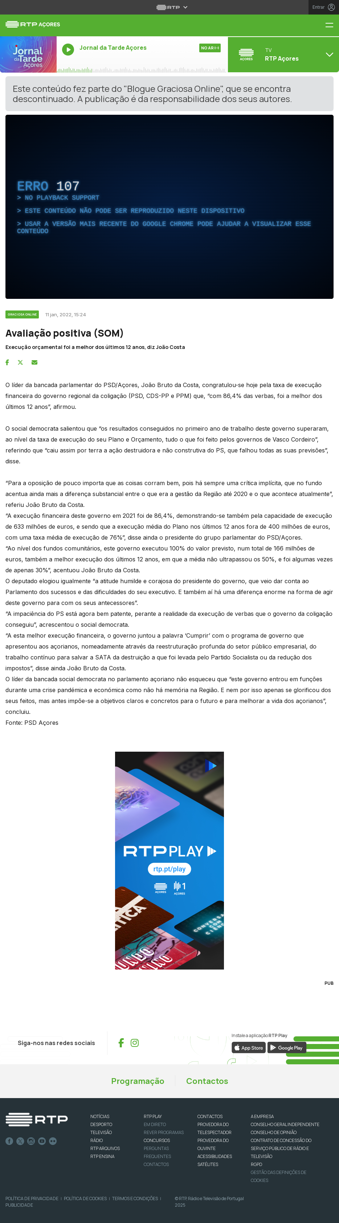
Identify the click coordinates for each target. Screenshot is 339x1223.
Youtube (42, 1141)
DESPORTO (101, 1124)
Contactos (207, 1081)
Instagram (31, 1141)
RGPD (256, 1164)
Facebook (9, 1141)
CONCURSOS (157, 1140)
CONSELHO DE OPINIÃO (274, 1132)
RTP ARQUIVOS (105, 1148)
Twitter (20, 1141)
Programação (137, 1081)
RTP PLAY (153, 1116)
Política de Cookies (85, 1198)
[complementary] (169, 207)
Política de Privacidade (31, 1198)
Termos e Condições (135, 1198)
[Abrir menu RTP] (169, 7)
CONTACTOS (209, 1116)
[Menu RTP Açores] (332, 25)
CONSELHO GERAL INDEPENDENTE (285, 1124)
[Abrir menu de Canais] (282, 54)
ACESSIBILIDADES (214, 1156)
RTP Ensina (102, 1156)
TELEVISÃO (101, 1132)
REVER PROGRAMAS (164, 1132)
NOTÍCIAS (99, 1116)
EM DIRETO (155, 1124)
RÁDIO (96, 1140)
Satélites (207, 1164)
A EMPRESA (262, 1116)
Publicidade (19, 1205)
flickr (53, 1141)
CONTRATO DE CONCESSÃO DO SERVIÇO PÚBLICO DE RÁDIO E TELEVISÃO (281, 1148)
